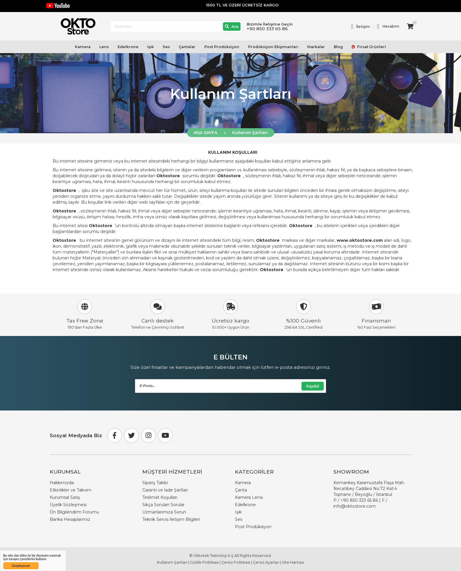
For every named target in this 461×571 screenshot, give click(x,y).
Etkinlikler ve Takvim (70, 490)
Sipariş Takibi (155, 482)
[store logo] (75, 26)
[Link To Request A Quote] (360, 26)
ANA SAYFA (205, 132)
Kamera (83, 47)
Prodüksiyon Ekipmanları (273, 47)
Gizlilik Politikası (204, 562)
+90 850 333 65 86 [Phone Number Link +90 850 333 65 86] (359, 500)
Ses (166, 47)
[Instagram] (148, 435)
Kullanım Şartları (250, 132)
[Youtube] (165, 435)
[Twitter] (131, 435)
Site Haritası (293, 562)
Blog (338, 47)
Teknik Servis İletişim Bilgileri (171, 519)
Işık (150, 47)
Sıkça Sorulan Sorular (163, 504)
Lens (104, 47)
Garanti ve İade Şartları (165, 490)
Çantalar (187, 47)
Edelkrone (128, 47)
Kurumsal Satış (65, 497)
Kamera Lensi (249, 497)
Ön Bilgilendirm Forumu (74, 512)
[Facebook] (114, 435)
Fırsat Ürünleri (371, 47)
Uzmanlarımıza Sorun (164, 512)
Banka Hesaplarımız (70, 519)
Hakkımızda (62, 482)
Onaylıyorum (21, 566)
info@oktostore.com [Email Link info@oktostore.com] (354, 506)
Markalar (316, 47)
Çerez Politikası (235, 562)
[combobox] (176, 27)
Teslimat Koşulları (159, 497)
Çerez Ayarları (266, 562)
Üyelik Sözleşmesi (68, 504)
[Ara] (232, 26)
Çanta (241, 490)
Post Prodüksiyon (221, 47)
